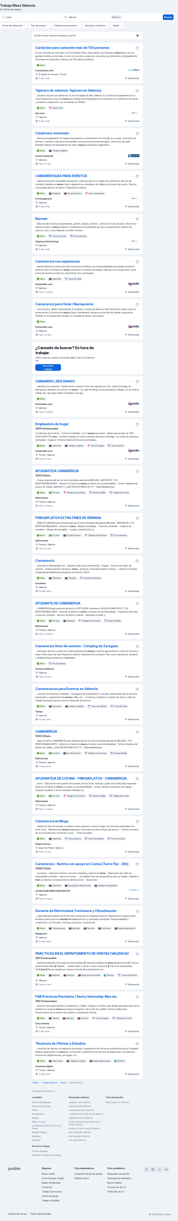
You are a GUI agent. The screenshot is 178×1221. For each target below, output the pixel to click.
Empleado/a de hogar (52, 427)
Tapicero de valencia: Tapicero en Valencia (68, 90)
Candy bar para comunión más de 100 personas (72, 48)
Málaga (35, 1120)
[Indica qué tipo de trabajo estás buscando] (30, 17)
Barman (41, 219)
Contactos (47, 1187)
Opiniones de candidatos (119, 1178)
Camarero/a (44, 563)
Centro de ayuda (50, 1196)
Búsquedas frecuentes (45, 1094)
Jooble (167, 1214)
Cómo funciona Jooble (53, 1178)
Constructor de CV (116, 1187)
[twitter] (159, 1169)
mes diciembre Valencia (79, 1139)
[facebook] (146, 1169)
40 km (117, 17)
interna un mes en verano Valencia (84, 1131)
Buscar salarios (114, 1182)
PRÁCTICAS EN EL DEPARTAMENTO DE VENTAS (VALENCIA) (82, 956)
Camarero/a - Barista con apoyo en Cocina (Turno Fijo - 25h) (81, 867)
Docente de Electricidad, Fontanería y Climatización (75, 914)
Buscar (168, 17)
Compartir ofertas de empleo (89, 1173)
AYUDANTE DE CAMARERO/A (57, 606)
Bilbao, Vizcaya (38, 1124)
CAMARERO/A (46, 734)
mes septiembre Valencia (80, 1135)
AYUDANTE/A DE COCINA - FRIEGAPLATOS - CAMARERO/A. (81, 781)
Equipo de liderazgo (51, 1182)
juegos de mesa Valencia (80, 1109)
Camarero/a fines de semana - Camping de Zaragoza (76, 649)
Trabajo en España (50, 1200)
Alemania (36, 1143)
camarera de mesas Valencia (81, 1113)
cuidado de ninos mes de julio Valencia (86, 1117)
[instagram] (153, 1169)
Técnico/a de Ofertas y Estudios (60, 1046)
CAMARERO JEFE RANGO (55, 384)
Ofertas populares (40, 1154)
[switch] (138, 35)
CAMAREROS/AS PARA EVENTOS (61, 176)
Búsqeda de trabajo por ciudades (46, 1158)
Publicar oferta (82, 1178)
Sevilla (35, 1113)
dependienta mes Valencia (80, 1120)
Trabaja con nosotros (52, 1191)
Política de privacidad (40, 1213)
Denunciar (132, 78)
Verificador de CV (115, 1191)
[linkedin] (166, 1169)
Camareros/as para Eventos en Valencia (66, 692)
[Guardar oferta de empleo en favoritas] (137, 48)
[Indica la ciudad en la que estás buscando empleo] (92, 17)
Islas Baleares (38, 1117)
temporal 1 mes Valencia (79, 1105)
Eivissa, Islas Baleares (41, 1105)
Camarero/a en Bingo (51, 824)
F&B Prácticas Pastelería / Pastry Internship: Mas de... (76, 999)
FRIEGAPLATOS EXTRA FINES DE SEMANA (68, 521)
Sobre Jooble (48, 1173)
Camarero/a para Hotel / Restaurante (64, 304)
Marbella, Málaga (39, 1135)
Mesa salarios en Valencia (117, 1105)
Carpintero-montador (52, 133)
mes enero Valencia (77, 1143)
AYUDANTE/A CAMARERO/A (57, 474)
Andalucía (36, 1139)
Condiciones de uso (17, 1213)
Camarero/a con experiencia (57, 261)
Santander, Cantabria (41, 1109)
